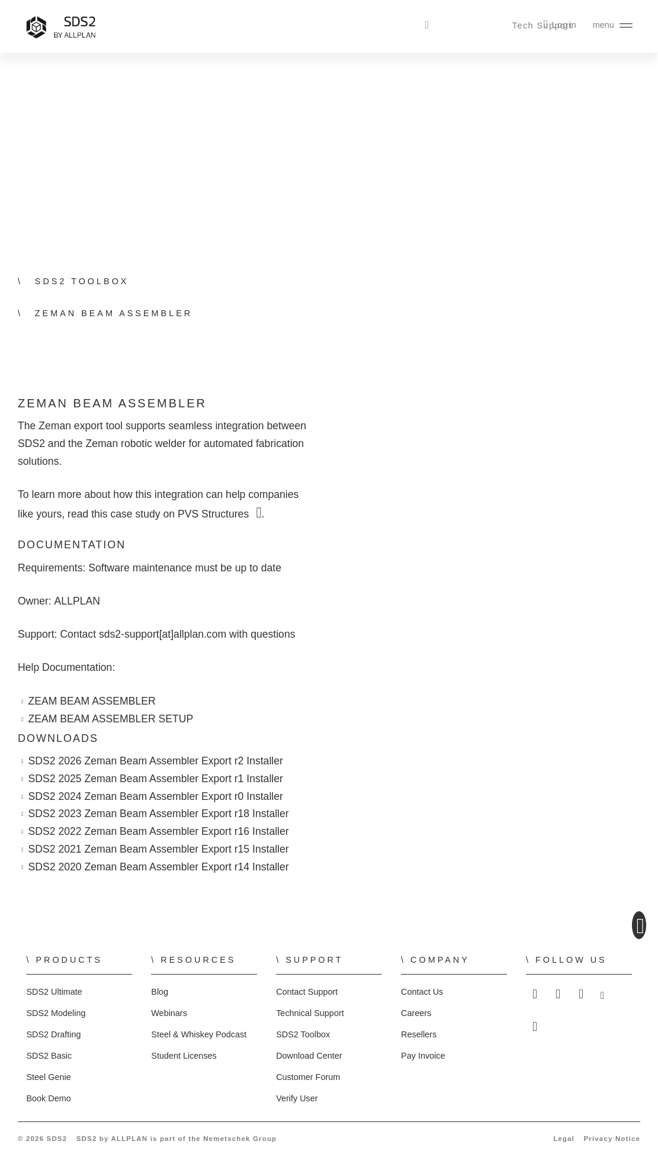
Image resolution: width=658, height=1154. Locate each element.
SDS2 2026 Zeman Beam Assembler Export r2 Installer (156, 761)
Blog (159, 992)
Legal (567, 1138)
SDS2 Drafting (53, 1034)
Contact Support (306, 992)
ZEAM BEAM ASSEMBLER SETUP (109, 719)
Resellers (418, 1034)
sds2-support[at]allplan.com (166, 634)
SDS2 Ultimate (53, 992)
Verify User (297, 1098)
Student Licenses (182, 1056)
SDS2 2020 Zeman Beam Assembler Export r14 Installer (159, 867)
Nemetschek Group (236, 1138)
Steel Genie (48, 1077)
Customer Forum (307, 1077)
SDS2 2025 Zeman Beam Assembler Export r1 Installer (156, 779)
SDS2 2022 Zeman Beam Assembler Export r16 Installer (159, 832)
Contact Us (421, 992)
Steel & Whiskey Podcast (198, 1034)
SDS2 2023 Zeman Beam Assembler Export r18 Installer (159, 814)
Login (565, 25)
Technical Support (309, 1013)
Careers (415, 1013)
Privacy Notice (613, 1138)
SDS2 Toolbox (302, 1034)
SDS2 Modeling (55, 1013)
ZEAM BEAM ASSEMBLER (91, 701)
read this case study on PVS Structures (159, 514)
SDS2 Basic (47, 1056)
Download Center (309, 1056)
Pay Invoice (423, 1056)
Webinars (169, 1013)
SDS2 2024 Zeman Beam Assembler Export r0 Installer (156, 797)
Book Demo (48, 1098)
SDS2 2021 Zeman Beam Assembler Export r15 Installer (159, 849)
